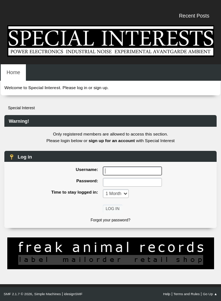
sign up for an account (112, 140)
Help (166, 294)
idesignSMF (73, 294)
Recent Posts (194, 16)
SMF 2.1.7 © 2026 (18, 294)
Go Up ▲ (210, 294)
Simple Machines (47, 294)
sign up (100, 87)
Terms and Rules (187, 294)
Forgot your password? (111, 220)
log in (82, 87)
